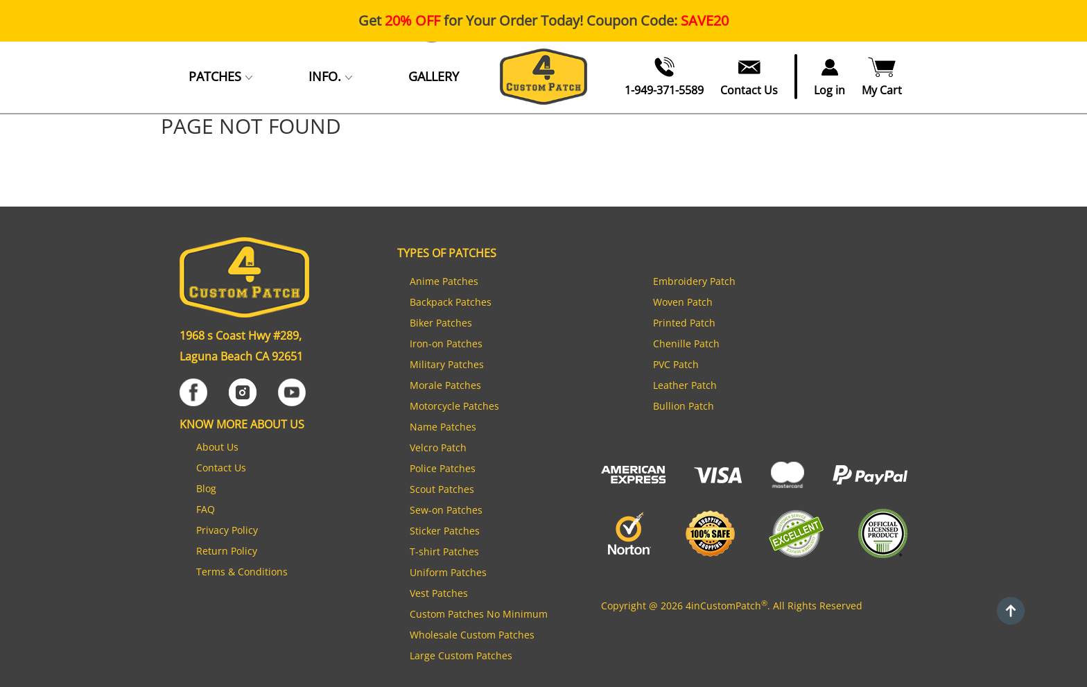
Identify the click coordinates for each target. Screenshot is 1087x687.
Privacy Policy (227, 530)
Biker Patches (441, 322)
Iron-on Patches (446, 343)
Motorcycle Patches (454, 405)
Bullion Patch (683, 405)
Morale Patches (445, 385)
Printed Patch (684, 322)
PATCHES (221, 76)
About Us (217, 446)
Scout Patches (442, 489)
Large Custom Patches (461, 655)
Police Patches (443, 468)
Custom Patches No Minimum (479, 613)
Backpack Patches (451, 301)
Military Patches (447, 364)
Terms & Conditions (242, 571)
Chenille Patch (686, 343)
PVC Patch (676, 364)
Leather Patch (685, 385)
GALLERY (433, 76)
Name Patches (443, 426)
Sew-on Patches (446, 509)
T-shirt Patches (444, 551)
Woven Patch (683, 301)
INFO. (330, 76)
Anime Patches (444, 281)
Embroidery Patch (694, 281)
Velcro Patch (438, 447)
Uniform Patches (448, 572)
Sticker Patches (445, 530)
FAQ (205, 509)
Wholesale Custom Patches (472, 634)
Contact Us (749, 91)
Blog (206, 488)
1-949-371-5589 (664, 91)
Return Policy (226, 550)
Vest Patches (439, 593)
